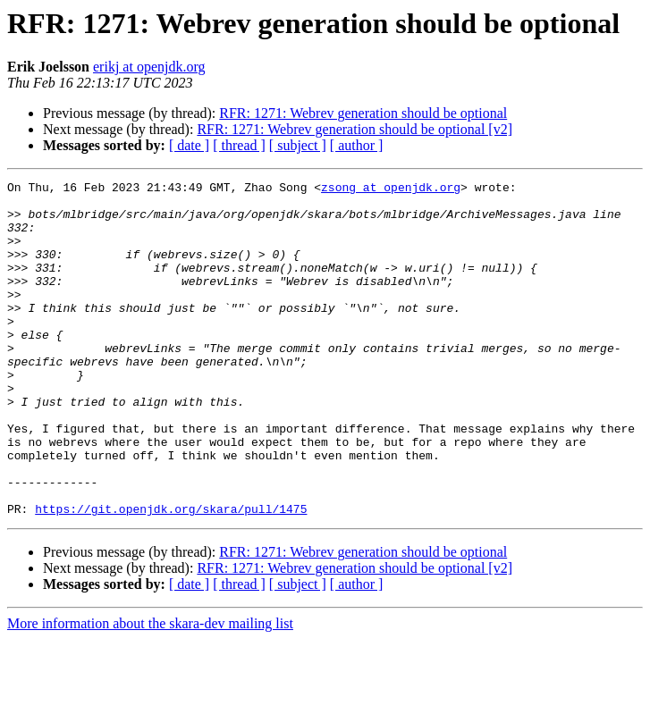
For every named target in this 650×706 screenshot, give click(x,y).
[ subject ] (297, 145)
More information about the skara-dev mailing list (150, 690)
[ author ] (357, 145)
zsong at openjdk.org (390, 189)
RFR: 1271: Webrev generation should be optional (363, 113)
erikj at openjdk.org (149, 66)
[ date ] (189, 145)
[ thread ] (239, 145)
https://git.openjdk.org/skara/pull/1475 (171, 575)
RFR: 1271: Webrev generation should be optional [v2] (354, 129)
